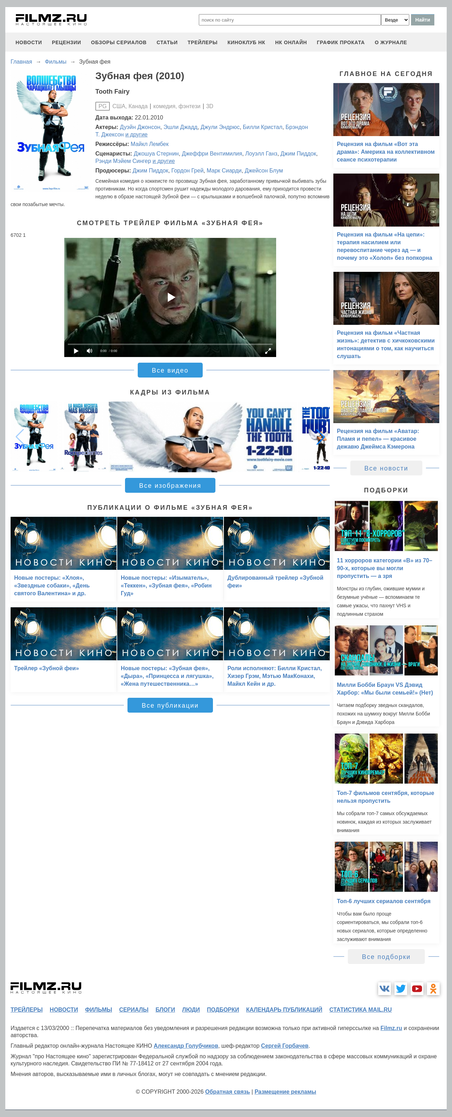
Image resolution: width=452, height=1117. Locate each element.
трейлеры (203, 42)
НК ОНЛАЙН (291, 42)
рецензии (66, 42)
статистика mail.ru (360, 1010)
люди (191, 1010)
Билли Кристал (262, 127)
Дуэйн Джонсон (140, 127)
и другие (136, 134)
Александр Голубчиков (186, 1046)
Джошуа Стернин (156, 154)
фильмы (98, 1010)
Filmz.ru (391, 1028)
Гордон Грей (187, 171)
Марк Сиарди (224, 171)
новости (29, 42)
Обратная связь (227, 1092)
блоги (165, 1010)
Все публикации (170, 705)
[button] (320, 437)
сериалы (133, 1010)
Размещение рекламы (285, 1092)
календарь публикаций (284, 1010)
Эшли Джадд (180, 127)
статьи (167, 42)
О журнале (391, 42)
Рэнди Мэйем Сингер (123, 161)
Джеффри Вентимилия (212, 154)
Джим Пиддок (298, 154)
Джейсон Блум (264, 171)
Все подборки (386, 956)
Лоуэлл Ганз (261, 154)
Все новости (386, 468)
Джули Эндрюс (220, 127)
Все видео (170, 370)
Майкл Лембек (149, 144)
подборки (223, 1010)
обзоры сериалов (119, 42)
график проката (341, 42)
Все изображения (170, 485)
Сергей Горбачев (284, 1046)
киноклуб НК (246, 42)
